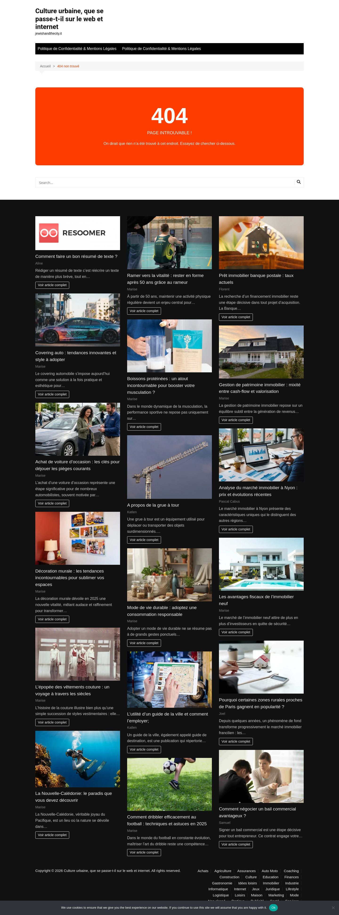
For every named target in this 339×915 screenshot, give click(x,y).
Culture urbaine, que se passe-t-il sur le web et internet (69, 19)
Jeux (256, 889)
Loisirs (240, 895)
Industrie (292, 883)
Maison (256, 895)
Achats (203, 871)
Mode (294, 895)
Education (270, 877)
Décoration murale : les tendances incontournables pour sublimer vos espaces (69, 578)
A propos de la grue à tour (153, 505)
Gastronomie (222, 883)
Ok (273, 907)
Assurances (246, 871)
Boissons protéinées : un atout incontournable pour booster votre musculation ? (161, 385)
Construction (229, 877)
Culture (251, 877)
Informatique (218, 889)
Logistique (221, 895)
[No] (333, 907)
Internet (240, 889)
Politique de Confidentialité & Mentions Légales (77, 49)
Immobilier (271, 883)
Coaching (291, 871)
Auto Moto (270, 871)
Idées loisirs (247, 883)
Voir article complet (52, 285)
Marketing (276, 895)
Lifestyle (292, 889)
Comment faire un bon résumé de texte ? (76, 256)
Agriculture (222, 871)
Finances (291, 877)
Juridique (273, 889)
